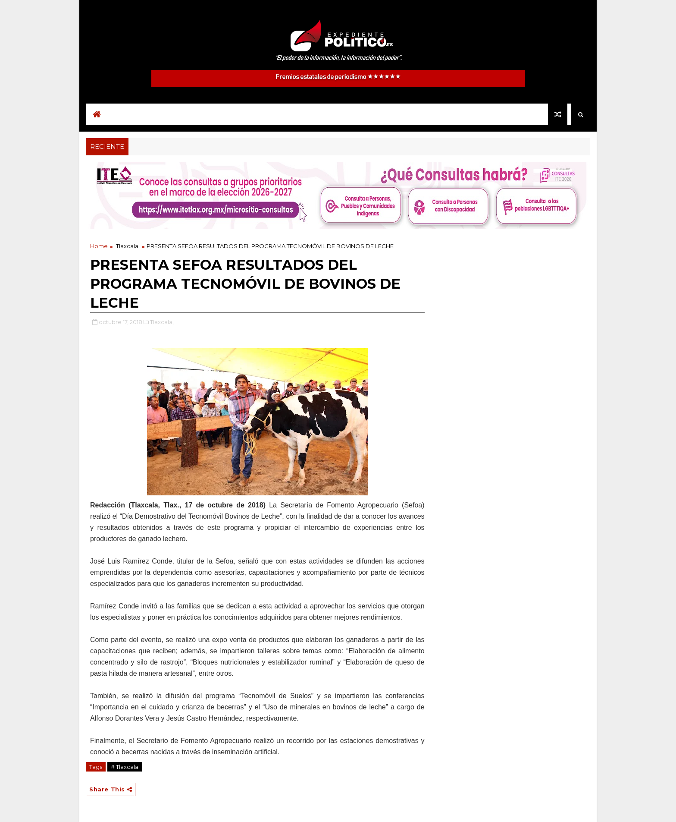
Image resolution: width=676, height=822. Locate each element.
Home (99, 246)
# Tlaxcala (124, 766)
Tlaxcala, (162, 321)
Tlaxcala (127, 246)
